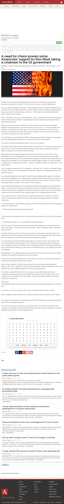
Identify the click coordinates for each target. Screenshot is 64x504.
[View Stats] (55, 318)
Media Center (52, 494)
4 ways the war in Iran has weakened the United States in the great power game (31, 374)
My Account (52, 489)
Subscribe (59, 42)
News (35, 484)
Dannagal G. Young (29, 276)
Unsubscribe (58, 502)
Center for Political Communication (45, 188)
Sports (57, 6)
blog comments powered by (10, 473)
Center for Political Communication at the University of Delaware (35, 125)
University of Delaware (44, 276)
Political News (11, 69)
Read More (47, 384)
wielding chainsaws (21, 253)
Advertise (36, 502)
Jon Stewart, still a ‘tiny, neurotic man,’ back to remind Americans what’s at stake (27, 290)
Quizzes (36, 491)
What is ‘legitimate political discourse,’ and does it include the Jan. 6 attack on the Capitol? (30, 294)
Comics (36, 486)
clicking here (9, 51)
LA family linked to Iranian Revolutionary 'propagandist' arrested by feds (28, 390)
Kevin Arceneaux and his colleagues (33, 225)
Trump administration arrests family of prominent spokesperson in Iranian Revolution (25, 407)
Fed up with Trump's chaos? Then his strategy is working (28, 437)
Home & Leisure (33, 6)
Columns (36, 489)
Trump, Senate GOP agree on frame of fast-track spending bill (31, 451)
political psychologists (13, 186)
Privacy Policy (43, 502)
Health (24, 6)
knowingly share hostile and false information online (37, 178)
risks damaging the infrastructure (15, 139)
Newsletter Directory (55, 496)
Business (7, 6)
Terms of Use (50, 502)
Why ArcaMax (53, 491)
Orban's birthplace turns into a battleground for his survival (30, 422)
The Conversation (28, 272)
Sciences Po (13, 278)
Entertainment (15, 6)
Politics (50, 6)
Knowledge (43, 6)
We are (3, 186)
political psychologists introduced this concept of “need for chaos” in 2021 (29, 154)
